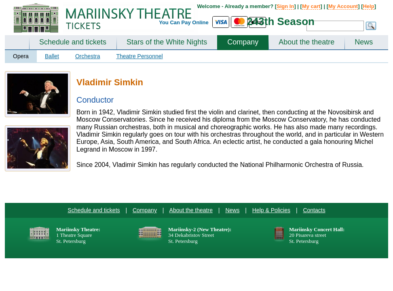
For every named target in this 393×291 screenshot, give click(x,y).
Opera (21, 56)
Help (368, 6)
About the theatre (306, 42)
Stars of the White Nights (167, 42)
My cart (311, 6)
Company (242, 42)
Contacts (314, 210)
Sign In (285, 6)
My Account (343, 6)
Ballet (52, 56)
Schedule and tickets (72, 42)
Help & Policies (271, 210)
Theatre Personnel (139, 56)
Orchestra (87, 56)
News (364, 42)
